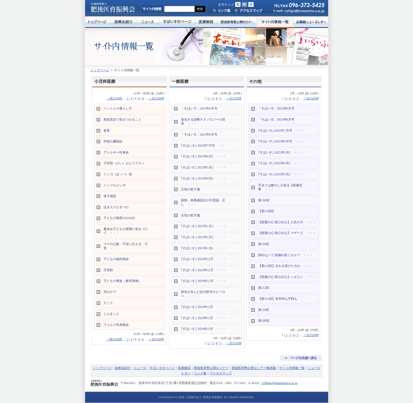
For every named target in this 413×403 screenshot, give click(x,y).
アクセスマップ (249, 10)
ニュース (148, 22)
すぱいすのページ (177, 22)
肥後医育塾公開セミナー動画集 (254, 368)
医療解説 (206, 22)
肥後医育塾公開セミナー (237, 22)
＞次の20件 (156, 98)
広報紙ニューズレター (310, 22)
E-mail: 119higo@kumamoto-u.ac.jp (296, 12)
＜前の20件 (114, 98)
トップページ (97, 22)
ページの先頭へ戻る (301, 358)
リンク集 (221, 10)
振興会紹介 (123, 22)
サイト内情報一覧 (275, 22)
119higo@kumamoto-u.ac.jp (279, 383)
